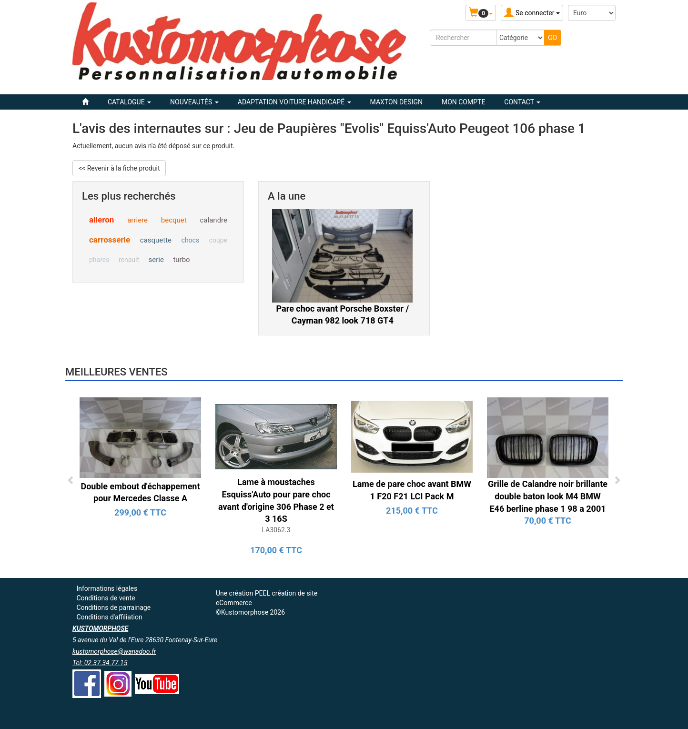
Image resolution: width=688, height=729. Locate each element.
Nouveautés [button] (194, 102)
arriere (137, 220)
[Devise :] (592, 13)
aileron (101, 219)
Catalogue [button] (129, 102)
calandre (213, 220)
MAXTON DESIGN (396, 102)
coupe (218, 240)
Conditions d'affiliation (109, 617)
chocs (191, 240)
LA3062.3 (276, 530)
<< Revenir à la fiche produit (119, 168)
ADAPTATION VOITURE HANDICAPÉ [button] (294, 102)
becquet (174, 220)
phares (99, 259)
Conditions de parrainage (113, 607)
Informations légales (106, 588)
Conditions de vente (105, 598)
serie (156, 259)
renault (129, 259)
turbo (181, 259)
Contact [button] (522, 102)
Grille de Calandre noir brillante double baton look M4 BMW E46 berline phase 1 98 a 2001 (547, 496)
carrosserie (109, 239)
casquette (156, 240)
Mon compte (463, 102)
